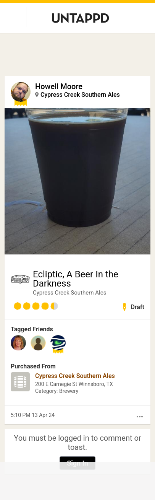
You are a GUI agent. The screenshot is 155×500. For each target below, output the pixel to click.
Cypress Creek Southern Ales (80, 94)
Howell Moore (58, 86)
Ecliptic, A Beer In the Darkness (75, 279)
